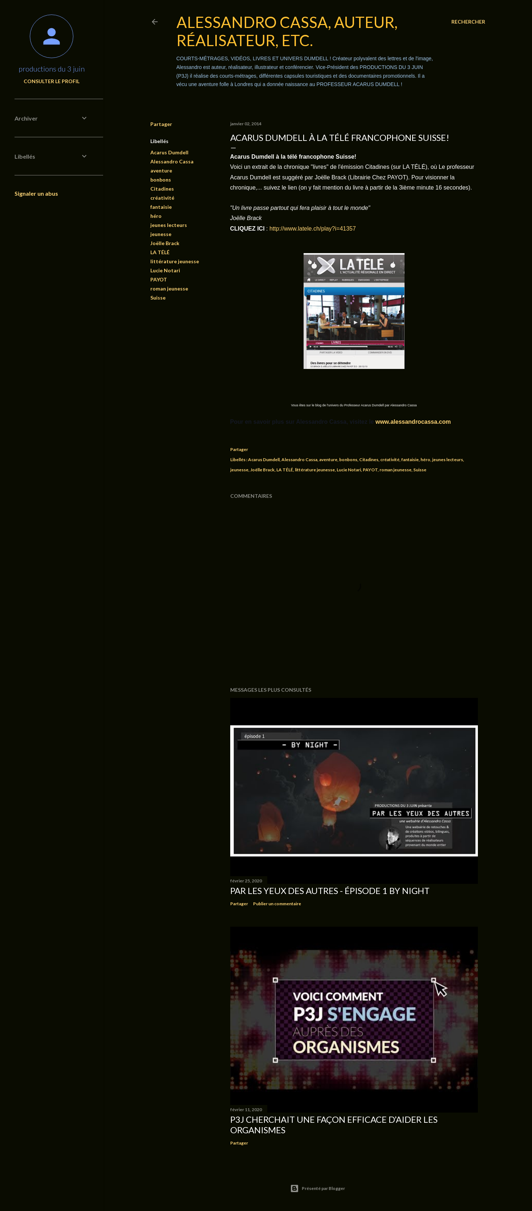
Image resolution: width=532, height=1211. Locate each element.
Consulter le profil (52, 81)
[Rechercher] (468, 22)
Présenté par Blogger (317, 1188)
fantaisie (161, 207)
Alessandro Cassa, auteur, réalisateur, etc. (287, 31)
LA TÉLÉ (160, 252)
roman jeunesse (169, 288)
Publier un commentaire (277, 903)
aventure (161, 170)
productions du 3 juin (52, 68)
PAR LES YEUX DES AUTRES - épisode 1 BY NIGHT (330, 890)
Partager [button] (161, 124)
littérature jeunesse (174, 261)
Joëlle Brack (164, 243)
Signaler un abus (36, 193)
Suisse (158, 297)
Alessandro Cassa (172, 161)
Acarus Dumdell (169, 152)
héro (156, 216)
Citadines (162, 189)
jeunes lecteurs (168, 225)
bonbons (160, 179)
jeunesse (160, 234)
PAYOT (158, 279)
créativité (162, 198)
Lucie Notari (165, 270)
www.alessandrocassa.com (412, 422)
